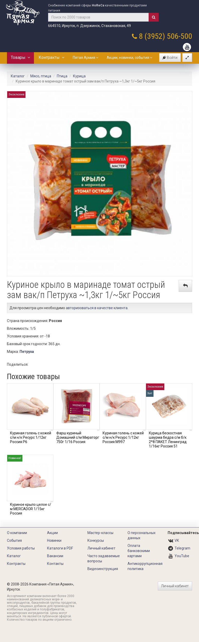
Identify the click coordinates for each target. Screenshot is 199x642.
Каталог (18, 76)
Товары (20, 57)
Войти (169, 58)
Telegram (182, 548)
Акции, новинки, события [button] (129, 58)
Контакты (55, 564)
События (14, 540)
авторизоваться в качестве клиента (97, 308)
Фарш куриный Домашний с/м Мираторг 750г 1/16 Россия (77, 437)
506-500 (179, 36)
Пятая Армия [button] (85, 58)
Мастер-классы (100, 533)
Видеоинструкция (102, 569)
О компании (17, 533)
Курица (79, 76)
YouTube (182, 556)
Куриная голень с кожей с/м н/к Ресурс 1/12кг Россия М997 (123, 437)
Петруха (27, 352)
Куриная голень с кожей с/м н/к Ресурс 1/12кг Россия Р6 (30, 437)
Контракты (51, 57)
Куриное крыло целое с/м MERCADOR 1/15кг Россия (30, 508)
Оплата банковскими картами (139, 551)
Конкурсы (95, 540)
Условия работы (21, 548)
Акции (52, 533)
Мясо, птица (40, 76)
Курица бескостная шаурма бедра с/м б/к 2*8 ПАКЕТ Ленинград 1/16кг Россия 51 (168, 439)
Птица (62, 76)
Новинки (54, 540)
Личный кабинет (101, 548)
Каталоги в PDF (60, 548)
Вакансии (55, 556)
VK (177, 540)
